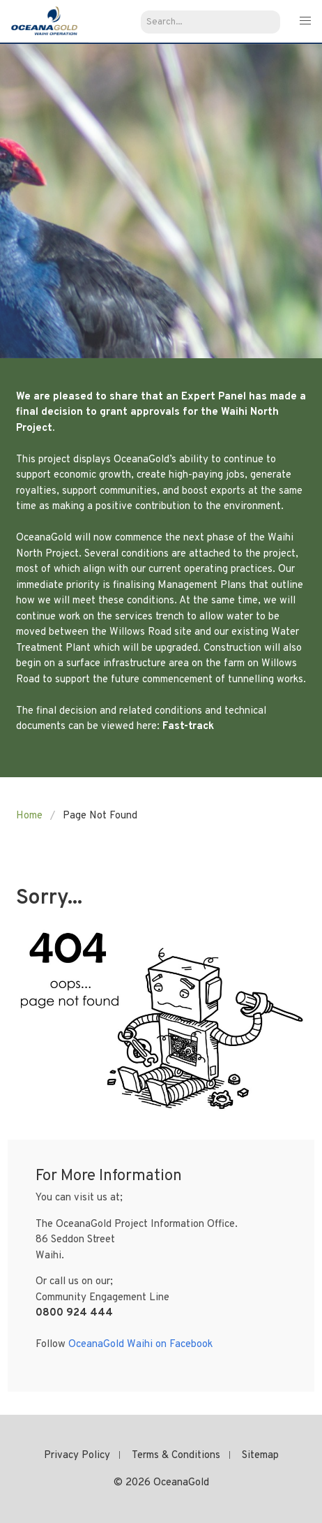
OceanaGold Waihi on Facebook (140, 1344)
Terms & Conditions (176, 1455)
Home (29, 816)
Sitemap (260, 1455)
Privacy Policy (77, 1455)
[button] (305, 21)
